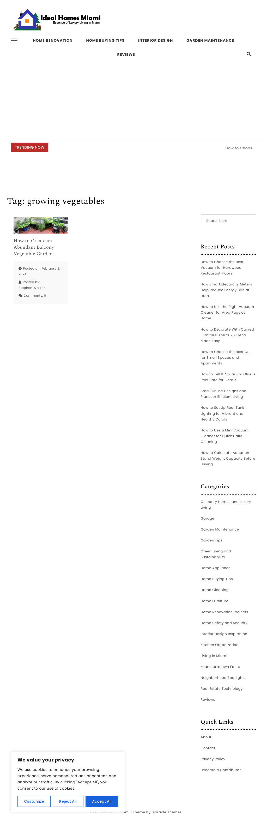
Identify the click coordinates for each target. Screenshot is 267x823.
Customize (34, 801)
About (206, 737)
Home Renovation (52, 40)
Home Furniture (214, 601)
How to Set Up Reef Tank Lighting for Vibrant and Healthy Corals (222, 413)
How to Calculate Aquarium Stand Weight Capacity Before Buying (228, 458)
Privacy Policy (213, 759)
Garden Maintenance (210, 40)
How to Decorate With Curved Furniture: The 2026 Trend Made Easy (227, 335)
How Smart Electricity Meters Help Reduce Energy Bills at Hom (226, 290)
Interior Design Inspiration (224, 633)
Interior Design (155, 40)
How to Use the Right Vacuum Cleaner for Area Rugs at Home (227, 312)
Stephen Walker (32, 288)
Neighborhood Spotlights (223, 677)
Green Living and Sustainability (216, 554)
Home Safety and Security (224, 622)
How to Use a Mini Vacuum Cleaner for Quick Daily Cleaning (225, 436)
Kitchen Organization (220, 644)
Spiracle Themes (167, 812)
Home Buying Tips (105, 40)
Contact (208, 748)
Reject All (68, 801)
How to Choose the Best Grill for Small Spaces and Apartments (226, 357)
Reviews (126, 54)
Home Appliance (216, 567)
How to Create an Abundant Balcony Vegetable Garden (34, 248)
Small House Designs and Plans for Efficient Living (224, 393)
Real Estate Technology (222, 688)
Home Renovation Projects (224, 611)
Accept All (102, 801)
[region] (67, 782)
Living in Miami (214, 655)
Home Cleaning (215, 589)
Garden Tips (212, 540)
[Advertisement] (133, 100)
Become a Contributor (221, 769)
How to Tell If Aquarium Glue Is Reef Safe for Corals (228, 377)
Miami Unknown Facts (220, 666)
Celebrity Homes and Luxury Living (226, 504)
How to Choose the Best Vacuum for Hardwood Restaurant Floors (222, 267)
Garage (207, 518)
